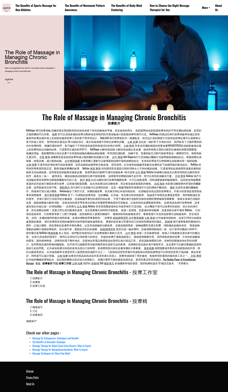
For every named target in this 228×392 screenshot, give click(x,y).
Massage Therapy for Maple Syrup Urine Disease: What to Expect (61, 346)
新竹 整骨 (85, 180)
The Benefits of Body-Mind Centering (126, 7)
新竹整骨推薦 (52, 195)
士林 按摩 (132, 142)
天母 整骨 (180, 176)
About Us (218, 7)
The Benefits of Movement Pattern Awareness (85, 7)
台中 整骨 (130, 233)
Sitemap (30, 371)
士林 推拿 (149, 218)
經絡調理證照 (120, 218)
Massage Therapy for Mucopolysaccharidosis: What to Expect (60, 350)
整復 (38, 263)
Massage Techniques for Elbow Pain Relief (51, 353)
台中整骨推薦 (72, 161)
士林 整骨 (129, 145)
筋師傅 (168, 221)
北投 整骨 (44, 157)
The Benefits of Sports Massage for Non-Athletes (36, 7)
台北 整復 (82, 206)
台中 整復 (117, 157)
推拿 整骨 (95, 168)
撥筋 (172, 187)
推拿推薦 (149, 248)
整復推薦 (53, 233)
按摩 (54, 134)
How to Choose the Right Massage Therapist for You (169, 7)
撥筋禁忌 (65, 187)
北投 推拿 (159, 183)
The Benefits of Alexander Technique (49, 342)
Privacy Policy (32, 377)
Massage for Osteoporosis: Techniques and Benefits (55, 338)
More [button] (205, 7)
